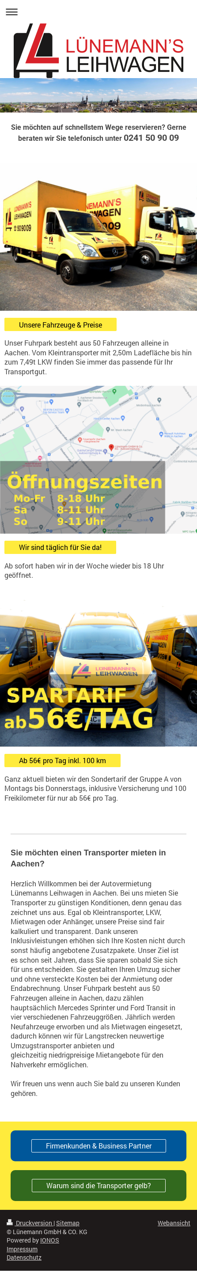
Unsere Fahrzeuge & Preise (60, 324)
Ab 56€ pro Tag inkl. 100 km (62, 760)
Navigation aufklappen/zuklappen (98, 11)
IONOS (49, 1240)
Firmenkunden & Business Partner (99, 1145)
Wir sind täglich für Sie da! (60, 547)
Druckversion (30, 1223)
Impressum (22, 1249)
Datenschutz (24, 1257)
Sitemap (68, 1223)
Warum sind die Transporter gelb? (98, 1185)
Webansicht (174, 1223)
